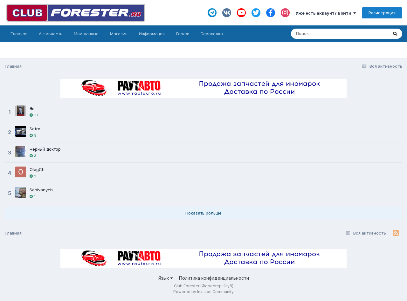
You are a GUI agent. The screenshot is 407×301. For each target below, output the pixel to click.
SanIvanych (41, 189)
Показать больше (203, 212)
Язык (165, 278)
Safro (35, 128)
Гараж (182, 33)
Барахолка (212, 33)
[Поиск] (327, 34)
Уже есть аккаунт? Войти (325, 13)
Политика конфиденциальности (214, 278)
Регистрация (382, 12)
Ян (32, 108)
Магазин (119, 33)
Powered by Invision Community (203, 291)
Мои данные (86, 33)
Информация (152, 33)
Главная (18, 33)
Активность (50, 33)
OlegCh (37, 169)
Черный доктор (45, 149)
